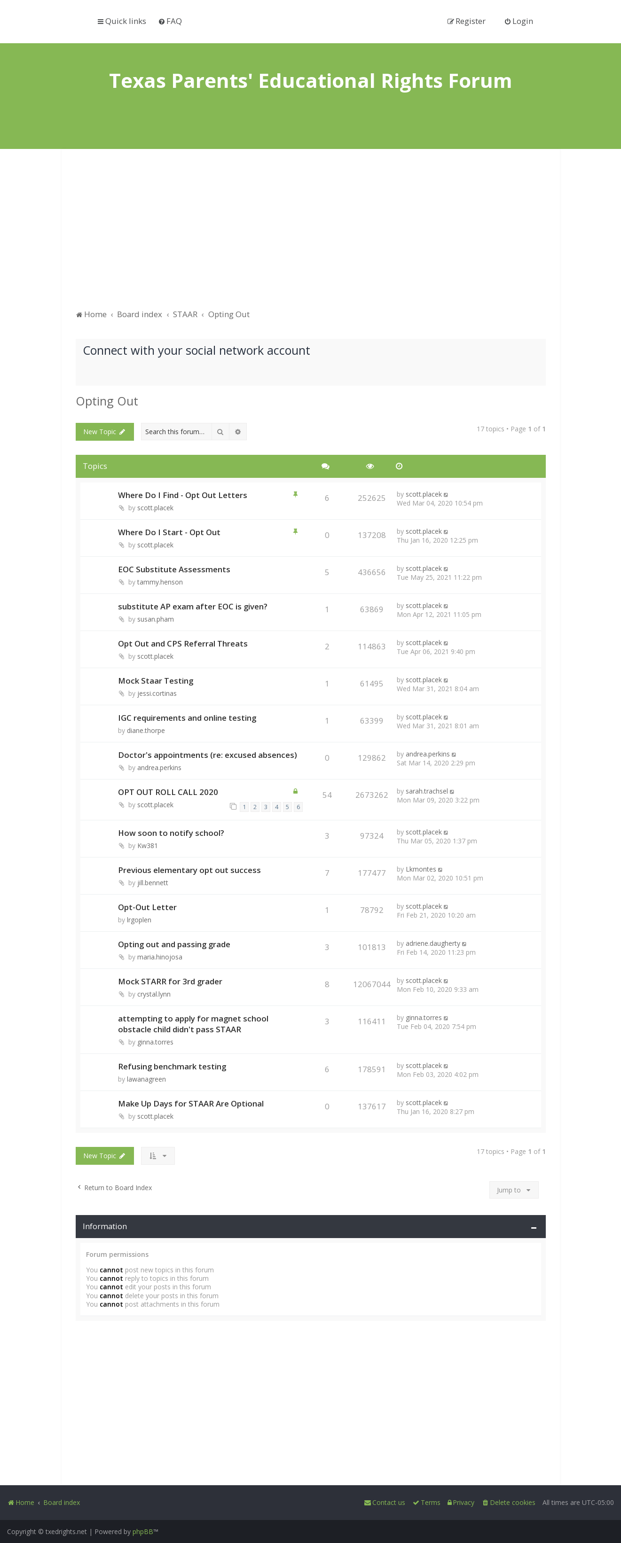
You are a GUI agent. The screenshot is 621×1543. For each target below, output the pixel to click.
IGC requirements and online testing (187, 717)
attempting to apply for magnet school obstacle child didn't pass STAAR (193, 1024)
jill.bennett (152, 882)
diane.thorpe (146, 730)
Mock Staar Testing (155, 680)
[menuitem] (170, 21)
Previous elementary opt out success (189, 870)
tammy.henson (160, 581)
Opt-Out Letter (147, 907)
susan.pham (155, 619)
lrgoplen (139, 919)
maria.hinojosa (159, 956)
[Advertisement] (311, 233)
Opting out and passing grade (174, 944)
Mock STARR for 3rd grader (170, 981)
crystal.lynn (154, 994)
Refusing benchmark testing (172, 1066)
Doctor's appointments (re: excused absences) (207, 754)
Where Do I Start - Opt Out (169, 532)
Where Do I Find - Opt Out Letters (182, 495)
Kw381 (147, 845)
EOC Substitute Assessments (174, 569)
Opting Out (107, 401)
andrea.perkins (159, 767)
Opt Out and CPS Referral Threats (183, 643)
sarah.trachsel (427, 791)
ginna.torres (155, 1041)
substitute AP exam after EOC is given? (192, 606)
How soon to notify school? (171, 832)
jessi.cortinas (157, 693)
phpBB (143, 1531)
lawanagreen (146, 1079)
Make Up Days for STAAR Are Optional (191, 1103)
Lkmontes (421, 869)
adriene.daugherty (433, 943)
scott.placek (155, 507)
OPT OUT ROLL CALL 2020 (168, 792)
